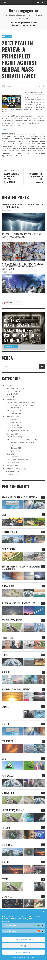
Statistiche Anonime (23, 939)
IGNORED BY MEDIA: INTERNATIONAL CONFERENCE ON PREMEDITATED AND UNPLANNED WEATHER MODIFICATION (22, 266)
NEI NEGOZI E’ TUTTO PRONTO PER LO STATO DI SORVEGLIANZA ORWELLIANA (22, 235)
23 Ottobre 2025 (7, 240)
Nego (23, 946)
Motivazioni (10, 416)
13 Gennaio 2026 (7, 210)
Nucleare (13, 448)
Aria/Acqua (14, 422)
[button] (43, 911)
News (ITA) (10, 391)
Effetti (8, 454)
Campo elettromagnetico (15, 468)
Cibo (12, 419)
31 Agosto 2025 (7, 272)
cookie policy (29, 957)
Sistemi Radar (15, 437)
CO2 (12, 445)
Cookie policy (18, 957)
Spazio (12, 451)
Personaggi (14, 413)
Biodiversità (14, 457)
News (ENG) (6, 36)
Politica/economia (17, 460)
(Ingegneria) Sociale (17, 431)
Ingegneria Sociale (12, 388)
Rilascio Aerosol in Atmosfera (21, 439)
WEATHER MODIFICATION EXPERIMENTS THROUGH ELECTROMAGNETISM (22, 206)
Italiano (7, 302)
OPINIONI (9, 385)
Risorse (13, 425)
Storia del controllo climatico (21, 402)
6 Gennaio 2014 (10, 86)
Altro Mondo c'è (12, 471)
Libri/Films (9, 466)
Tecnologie (10, 434)
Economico (14, 428)
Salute (12, 462)
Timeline (9, 399)
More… (4, 130)
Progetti (13, 410)
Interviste (9, 397)
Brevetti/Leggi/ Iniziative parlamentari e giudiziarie (23, 567)
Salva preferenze (23, 952)
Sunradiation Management (20, 442)
